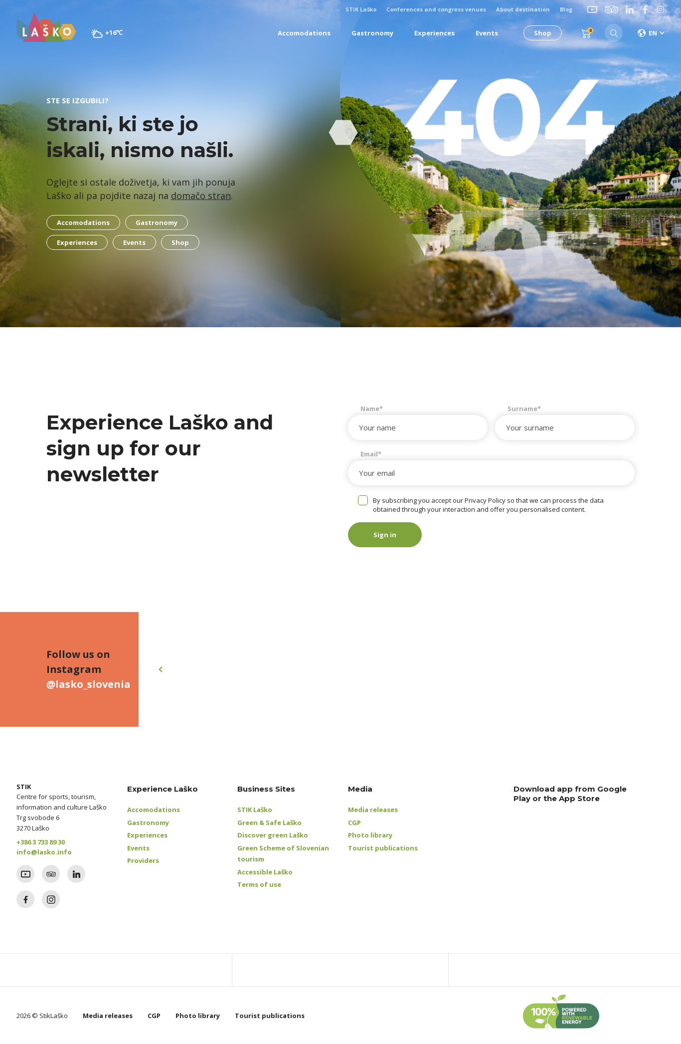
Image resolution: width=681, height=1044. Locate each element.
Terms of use (259, 884)
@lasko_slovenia (88, 684)
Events (138, 847)
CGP (354, 822)
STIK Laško (254, 809)
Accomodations (153, 809)
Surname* (524, 409)
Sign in (384, 534)
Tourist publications (383, 847)
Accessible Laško (265, 871)
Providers (143, 860)
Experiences (147, 835)
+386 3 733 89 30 (40, 841)
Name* (371, 409)
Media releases (373, 809)
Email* (370, 454)
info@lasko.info (44, 851)
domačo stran (201, 196)
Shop (542, 32)
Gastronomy (148, 822)
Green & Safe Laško (269, 822)
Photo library (370, 835)
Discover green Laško (272, 835)
